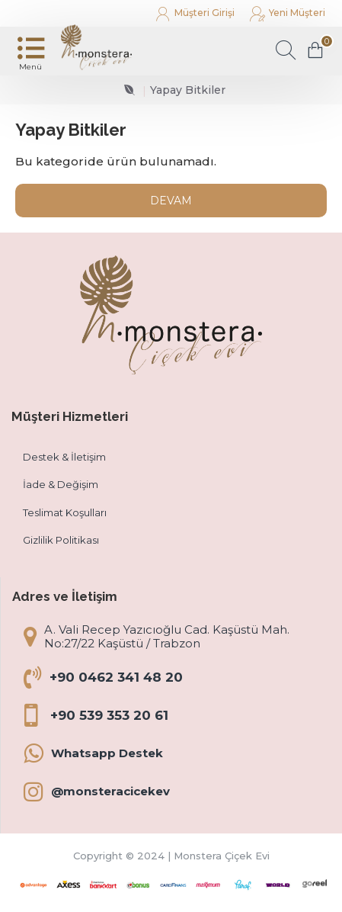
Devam (171, 200)
